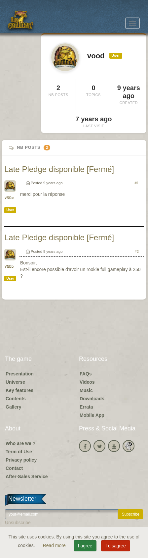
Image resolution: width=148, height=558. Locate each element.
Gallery (13, 407)
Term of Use (19, 451)
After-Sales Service (27, 476)
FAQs (86, 373)
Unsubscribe (18, 522)
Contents (16, 398)
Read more (55, 545)
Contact (14, 468)
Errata (86, 407)
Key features (19, 390)
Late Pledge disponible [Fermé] (59, 169)
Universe (15, 382)
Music (86, 390)
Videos (87, 382)
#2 (137, 251)
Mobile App (92, 415)
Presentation (20, 373)
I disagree (115, 545)
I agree (85, 545)
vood (9, 197)
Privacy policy (21, 460)
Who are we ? (20, 443)
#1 (137, 183)
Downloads (92, 398)
